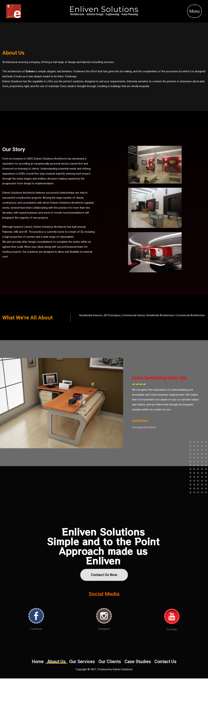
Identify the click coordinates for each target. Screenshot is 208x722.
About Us (56, 661)
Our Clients (109, 661)
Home (38, 661)
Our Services (82, 661)
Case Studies (138, 661)
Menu (194, 11)
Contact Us (165, 661)
